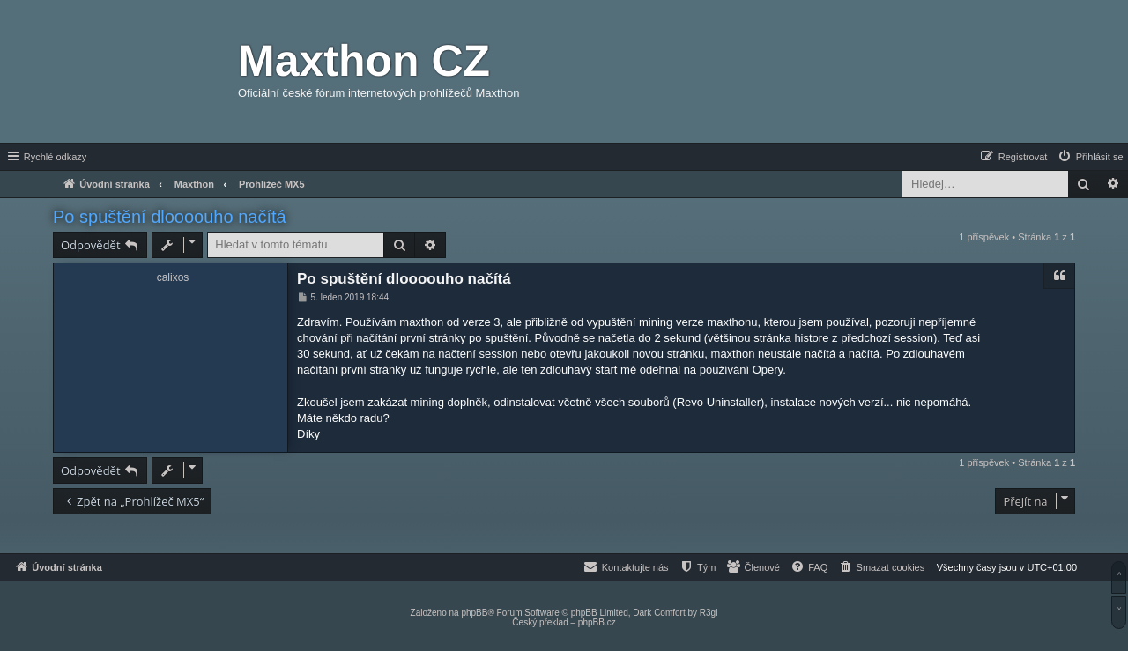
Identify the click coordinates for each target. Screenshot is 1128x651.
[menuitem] (1090, 157)
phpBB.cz (597, 622)
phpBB (474, 613)
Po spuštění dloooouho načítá (169, 216)
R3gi (709, 613)
